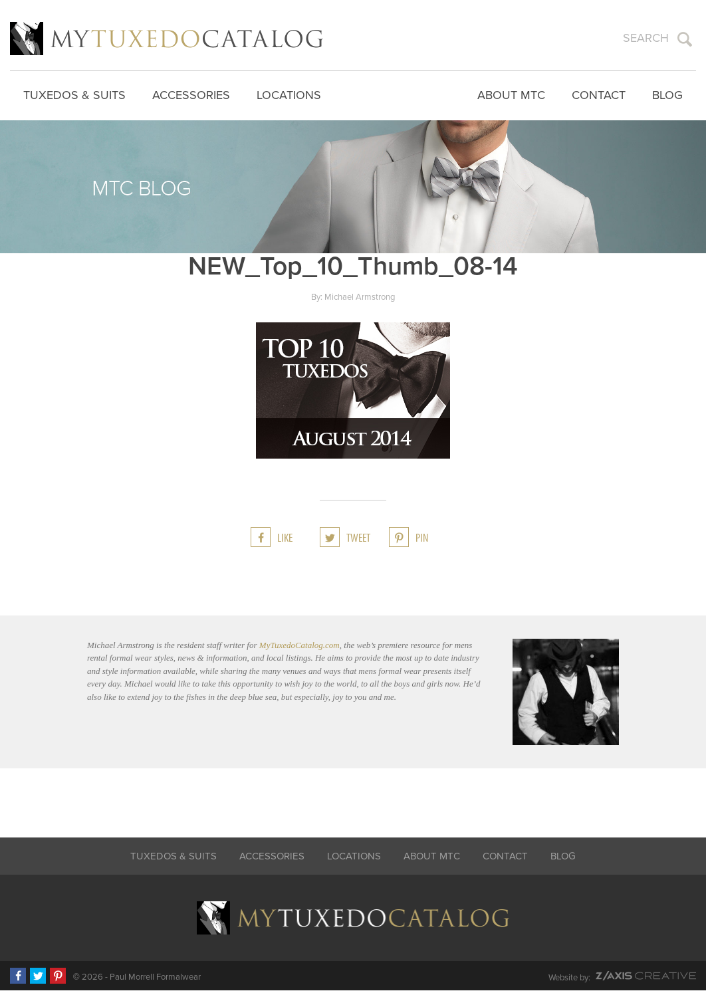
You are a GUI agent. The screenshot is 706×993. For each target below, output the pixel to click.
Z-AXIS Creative (646, 978)
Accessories (191, 93)
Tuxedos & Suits (74, 93)
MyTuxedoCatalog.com (299, 648)
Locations (289, 93)
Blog (667, 93)
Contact (599, 93)
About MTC (511, 93)
